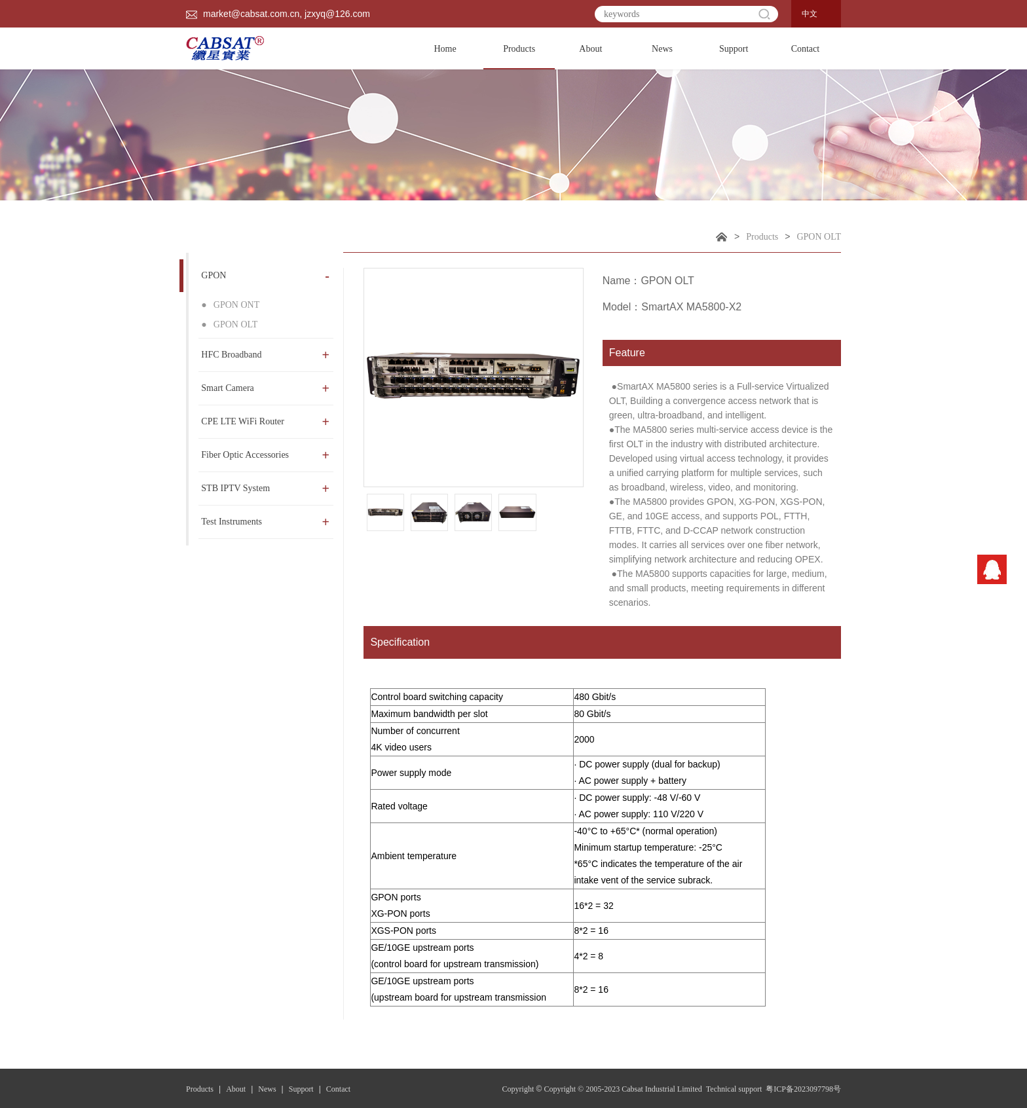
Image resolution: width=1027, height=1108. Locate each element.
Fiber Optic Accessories (265, 455)
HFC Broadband (265, 355)
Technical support (735, 1089)
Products (519, 56)
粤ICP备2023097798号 (803, 1089)
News (662, 49)
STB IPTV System (265, 488)
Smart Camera (265, 388)
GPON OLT (818, 237)
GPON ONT (230, 305)
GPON (265, 275)
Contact (805, 49)
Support (733, 49)
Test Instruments (265, 522)
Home (445, 49)
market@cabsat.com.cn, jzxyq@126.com (278, 14)
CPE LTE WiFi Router (265, 421)
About (590, 49)
